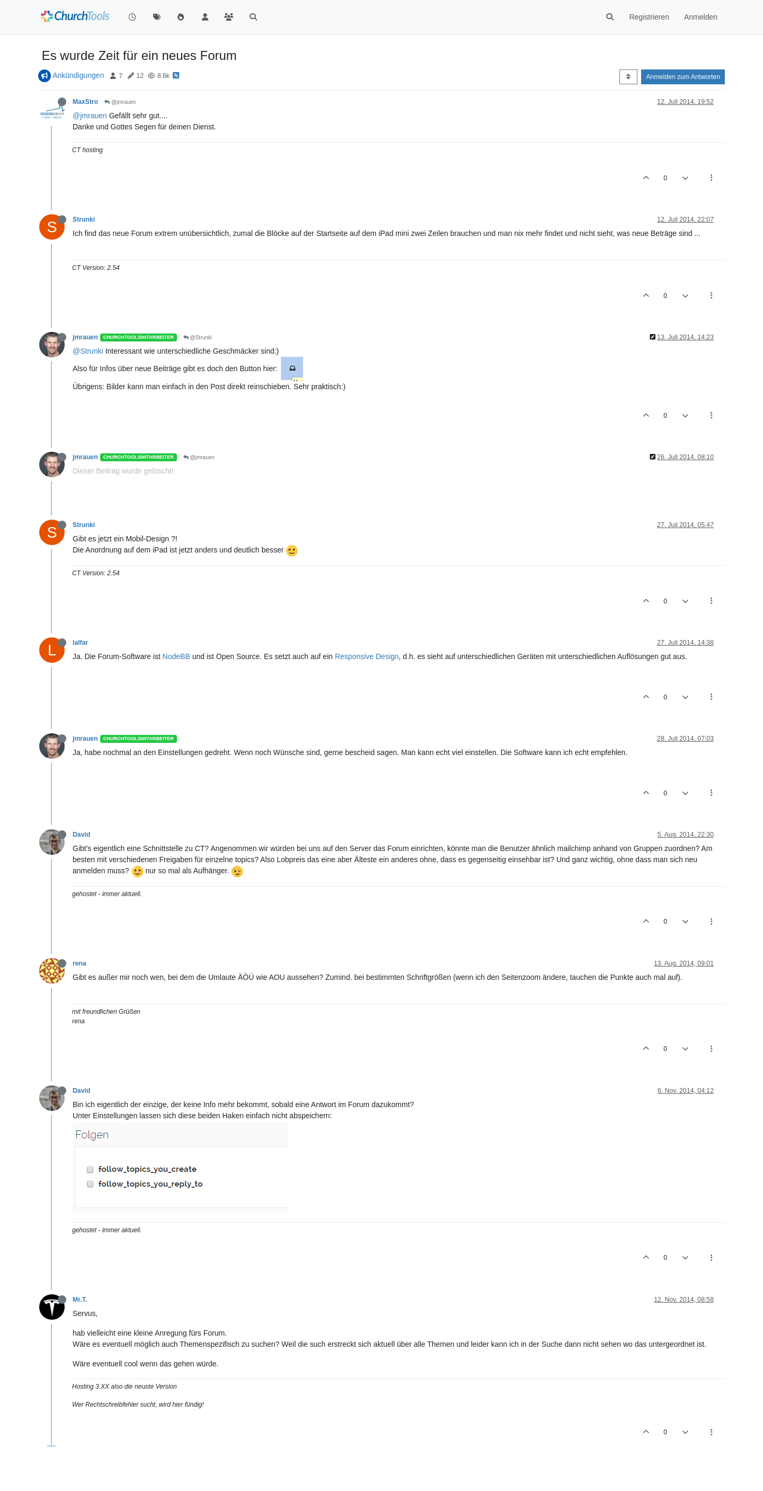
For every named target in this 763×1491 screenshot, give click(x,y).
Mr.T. (80, 1299)
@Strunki (197, 337)
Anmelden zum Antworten (683, 77)
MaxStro (85, 102)
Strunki (84, 219)
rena (79, 963)
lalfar (80, 642)
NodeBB (176, 656)
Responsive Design (367, 656)
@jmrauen (120, 102)
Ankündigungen (78, 75)
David (81, 834)
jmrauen (85, 337)
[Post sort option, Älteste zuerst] (628, 76)
